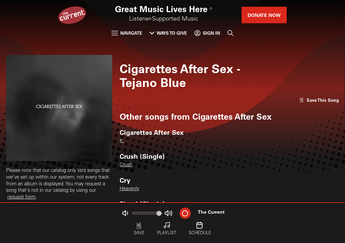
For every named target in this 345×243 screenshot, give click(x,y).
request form (21, 197)
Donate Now (264, 15)
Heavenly (129, 189)
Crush (126, 165)
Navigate (127, 33)
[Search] (230, 33)
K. (122, 141)
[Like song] (319, 100)
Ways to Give (168, 33)
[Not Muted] (125, 213)
